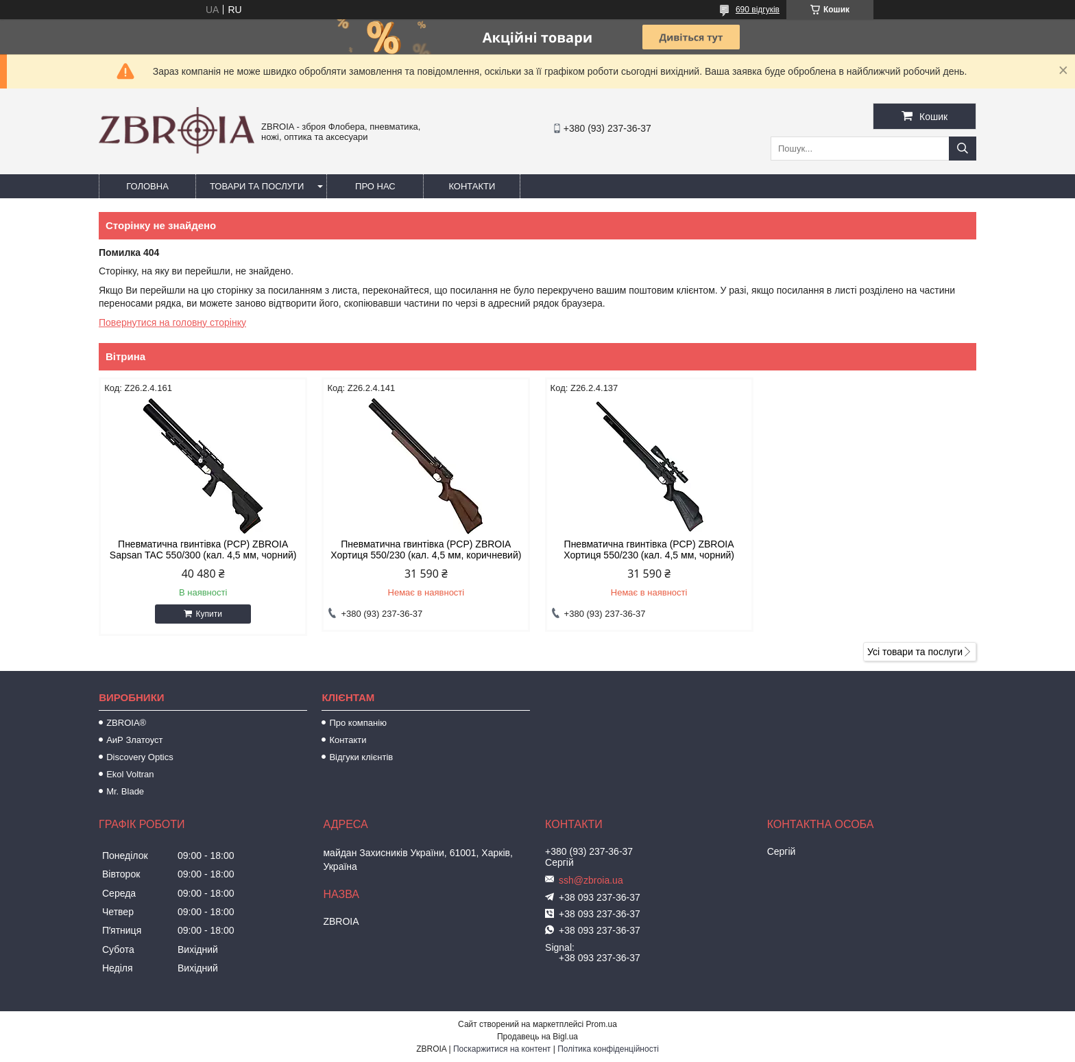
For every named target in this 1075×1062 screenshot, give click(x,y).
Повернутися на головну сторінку (172, 322)
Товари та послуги (257, 186)
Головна (147, 186)
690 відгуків (758, 9)
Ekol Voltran (130, 774)
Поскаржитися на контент (502, 1049)
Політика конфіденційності (608, 1049)
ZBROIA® (126, 723)
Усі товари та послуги (915, 651)
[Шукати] (962, 149)
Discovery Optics (139, 757)
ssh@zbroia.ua (591, 880)
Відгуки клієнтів (361, 757)
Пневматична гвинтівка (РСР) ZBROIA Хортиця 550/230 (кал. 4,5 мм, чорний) (649, 549)
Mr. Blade (125, 791)
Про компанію (358, 723)
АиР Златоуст (134, 740)
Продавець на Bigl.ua (537, 1036)
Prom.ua (601, 1024)
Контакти (471, 186)
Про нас (375, 186)
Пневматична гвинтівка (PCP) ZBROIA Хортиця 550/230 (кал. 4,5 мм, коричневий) (425, 549)
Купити (208, 614)
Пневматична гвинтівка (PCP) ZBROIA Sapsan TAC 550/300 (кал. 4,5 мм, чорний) (203, 549)
